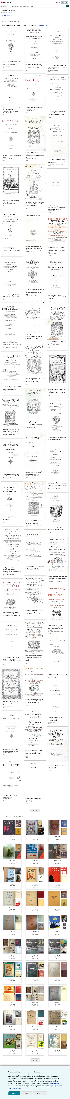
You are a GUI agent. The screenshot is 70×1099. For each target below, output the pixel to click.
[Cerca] (67, 6)
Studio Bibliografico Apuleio (9, 12)
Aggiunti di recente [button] (14, 21)
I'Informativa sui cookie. (44, 1086)
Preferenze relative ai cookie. (45, 1085)
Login (63, 2)
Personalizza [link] (39, 1093)
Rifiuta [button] (26, 1093)
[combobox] (37, 6)
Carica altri (35, 810)
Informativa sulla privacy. (54, 1088)
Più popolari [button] (5, 21)
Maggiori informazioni (41, 25)
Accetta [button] (14, 1093)
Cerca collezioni (6, 15)
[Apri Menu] (3, 6)
